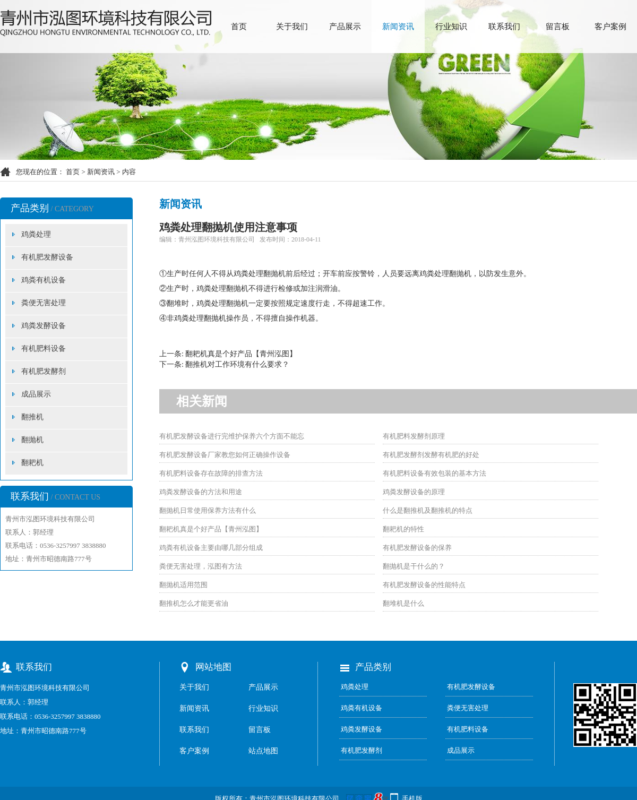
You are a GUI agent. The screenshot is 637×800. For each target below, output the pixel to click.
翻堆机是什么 (403, 603)
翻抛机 (32, 440)
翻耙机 (32, 463)
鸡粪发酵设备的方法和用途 (200, 492)
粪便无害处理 (43, 303)
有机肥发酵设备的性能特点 (424, 585)
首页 (239, 26)
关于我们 (292, 26)
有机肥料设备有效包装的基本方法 (434, 473)
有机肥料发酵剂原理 (414, 436)
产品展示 (345, 26)
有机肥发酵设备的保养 (417, 548)
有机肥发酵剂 (43, 371)
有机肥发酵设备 (47, 257)
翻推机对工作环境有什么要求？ (237, 364)
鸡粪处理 (36, 234)
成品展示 (36, 394)
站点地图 (263, 751)
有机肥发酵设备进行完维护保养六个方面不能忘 (231, 436)
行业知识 (451, 26)
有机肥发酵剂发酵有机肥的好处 (431, 455)
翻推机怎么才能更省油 (193, 603)
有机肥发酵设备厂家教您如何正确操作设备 (224, 455)
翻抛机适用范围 (183, 585)
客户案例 (610, 26)
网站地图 (213, 667)
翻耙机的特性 (403, 529)
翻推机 (32, 417)
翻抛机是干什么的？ (414, 566)
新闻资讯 (398, 26)
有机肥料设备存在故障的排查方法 (211, 473)
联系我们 (504, 26)
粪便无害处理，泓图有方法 (200, 566)
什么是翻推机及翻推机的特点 (427, 510)
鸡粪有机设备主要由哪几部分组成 (211, 548)
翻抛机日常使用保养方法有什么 (207, 510)
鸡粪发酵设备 (43, 326)
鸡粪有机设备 (43, 280)
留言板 (558, 26)
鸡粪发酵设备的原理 (414, 492)
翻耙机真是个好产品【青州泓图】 (241, 354)
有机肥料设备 (43, 348)
